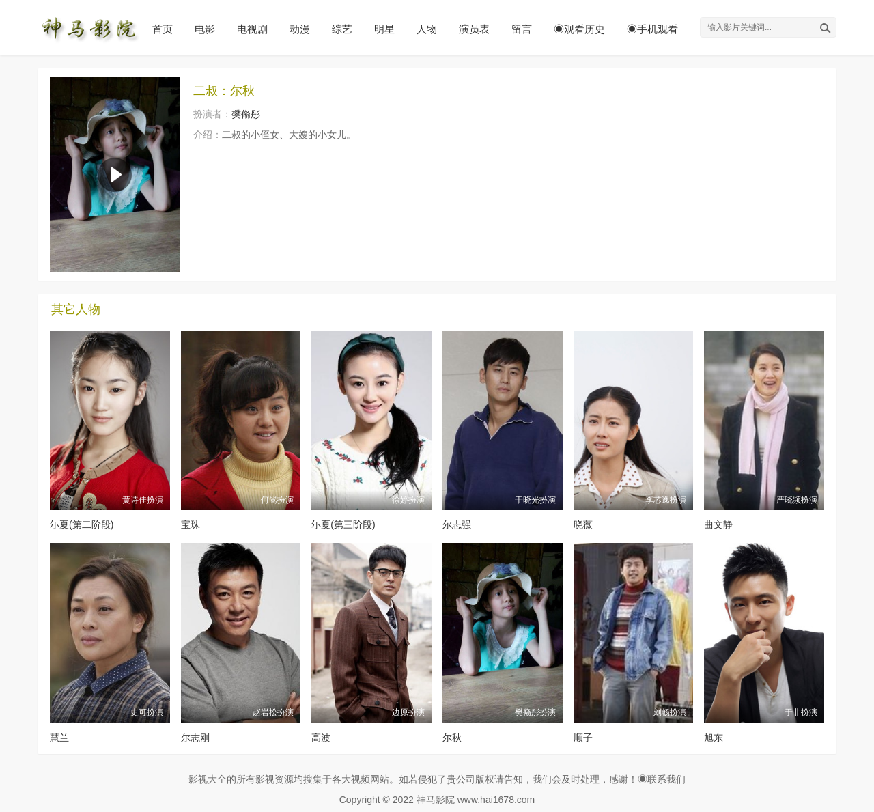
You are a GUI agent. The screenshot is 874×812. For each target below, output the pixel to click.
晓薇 (583, 524)
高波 (320, 737)
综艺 (342, 29)
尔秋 (452, 737)
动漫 (300, 29)
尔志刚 (195, 737)
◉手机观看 (652, 29)
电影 (205, 29)
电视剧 (252, 29)
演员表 (474, 29)
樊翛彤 (245, 114)
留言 (521, 29)
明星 (384, 29)
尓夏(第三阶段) (343, 524)
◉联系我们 (662, 779)
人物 (427, 29)
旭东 (713, 737)
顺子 (583, 737)
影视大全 (207, 779)
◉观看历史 (579, 29)
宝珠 (190, 524)
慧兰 (59, 737)
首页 (162, 29)
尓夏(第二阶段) (81, 524)
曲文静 (718, 524)
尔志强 (456, 524)
